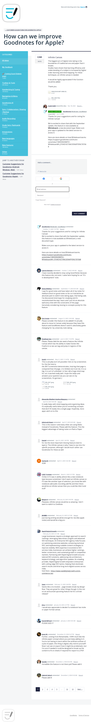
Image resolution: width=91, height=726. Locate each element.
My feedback (7, 67)
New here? (52, 204)
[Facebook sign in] (44, 179)
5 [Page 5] (56, 689)
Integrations (7, 132)
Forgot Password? (41, 200)
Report (62, 229)
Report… (80, 106)
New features (7, 145)
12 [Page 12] (67, 689)
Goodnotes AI (7, 103)
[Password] (52, 195)
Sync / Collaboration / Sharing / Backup (14, 110)
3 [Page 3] (47, 689)
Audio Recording (8, 118)
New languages (8, 138)
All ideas (5, 60)
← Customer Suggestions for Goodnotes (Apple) (23, 30)
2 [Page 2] (42, 689)
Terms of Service (84, 715)
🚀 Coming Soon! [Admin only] (12, 75)
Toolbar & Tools (8, 83)
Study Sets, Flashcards (11, 125)
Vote (39, 61)
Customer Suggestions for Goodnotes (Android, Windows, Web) (13, 167)
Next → (80, 689)
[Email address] (52, 189)
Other (4, 152)
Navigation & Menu (10, 96)
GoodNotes (73, 715)
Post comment (79, 214)
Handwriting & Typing (11, 89)
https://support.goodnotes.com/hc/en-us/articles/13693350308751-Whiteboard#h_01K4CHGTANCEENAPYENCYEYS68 (61, 257)
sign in (82, 7)
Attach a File (43, 171)
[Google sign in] (61, 179)
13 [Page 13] (73, 689)
